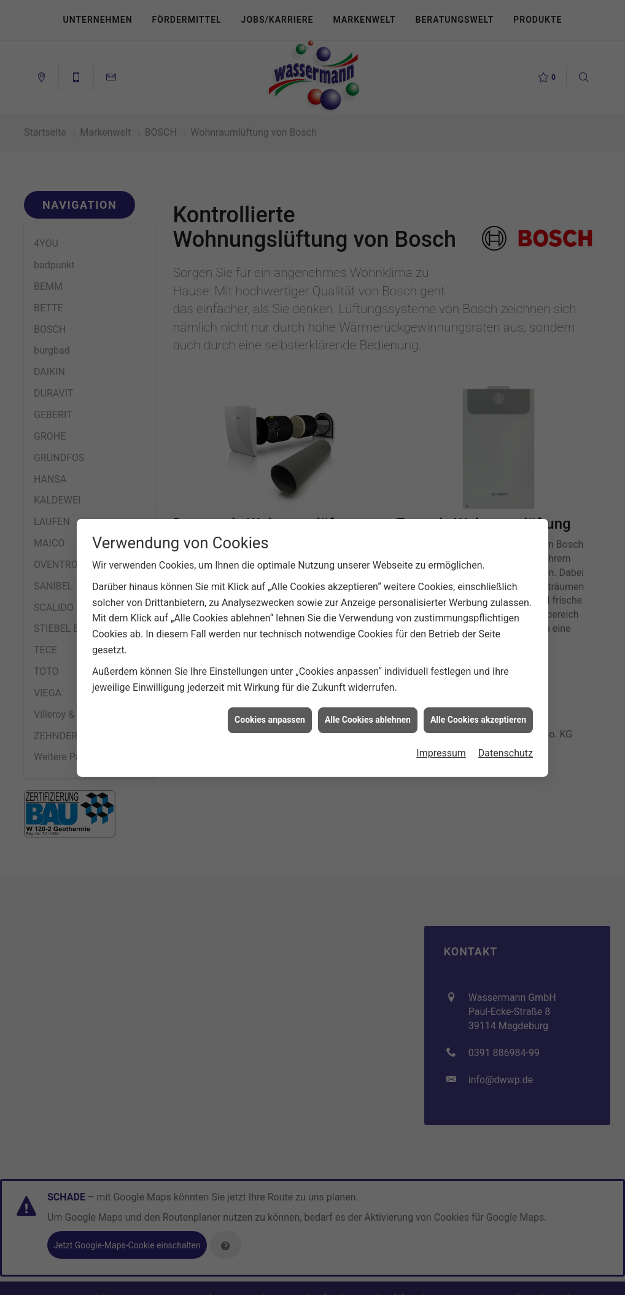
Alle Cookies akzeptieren (478, 709)
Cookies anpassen (270, 709)
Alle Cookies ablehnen (368, 709)
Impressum (441, 742)
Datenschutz (505, 742)
